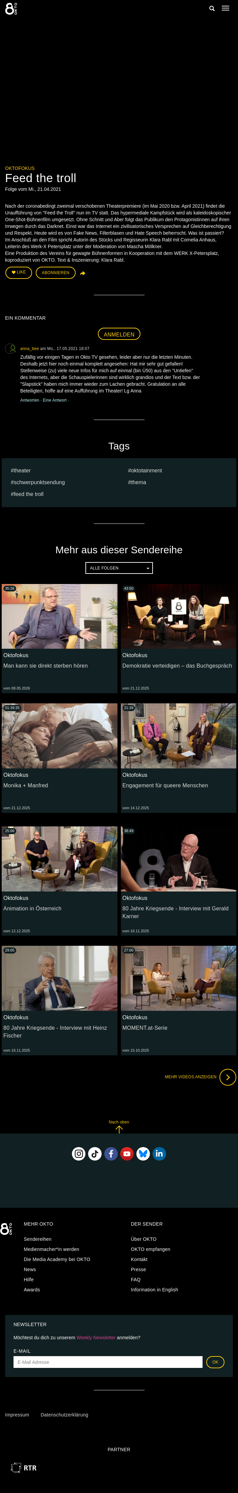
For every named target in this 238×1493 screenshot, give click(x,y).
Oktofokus (20, 168)
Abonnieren (56, 272)
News (30, 1269)
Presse (138, 1269)
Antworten (30, 400)
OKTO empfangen (150, 1249)
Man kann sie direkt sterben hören (45, 666)
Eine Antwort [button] (55, 400)
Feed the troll (29, 494)
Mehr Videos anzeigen (200, 1077)
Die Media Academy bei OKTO (57, 1259)
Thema (138, 482)
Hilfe (29, 1279)
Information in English (154, 1289)
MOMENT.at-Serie (145, 1028)
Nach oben (119, 1127)
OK (215, 1362)
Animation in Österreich (32, 908)
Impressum (17, 1414)
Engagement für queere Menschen (165, 785)
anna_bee (29, 348)
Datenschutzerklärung (64, 1414)
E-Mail (22, 1351)
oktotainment (146, 470)
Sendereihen (38, 1239)
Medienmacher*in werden (51, 1249)
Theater (22, 470)
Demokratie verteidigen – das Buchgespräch (177, 666)
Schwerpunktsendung (39, 482)
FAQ (136, 1279)
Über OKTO (144, 1239)
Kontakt (139, 1259)
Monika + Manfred (25, 785)
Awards (32, 1289)
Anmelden (119, 335)
